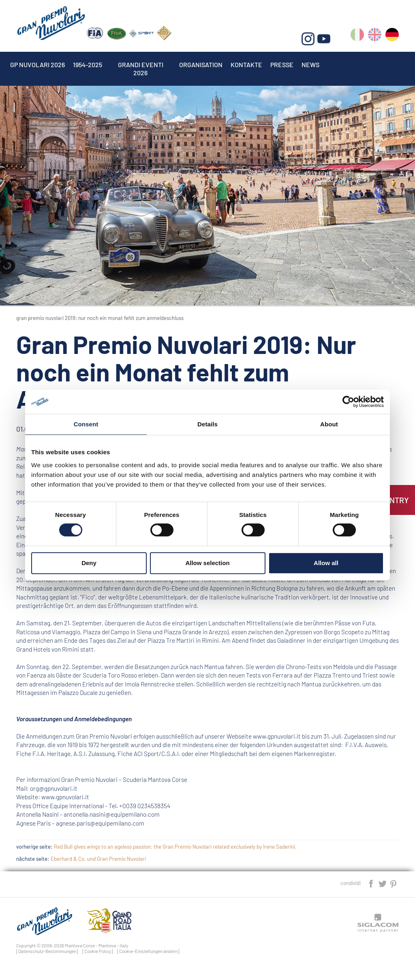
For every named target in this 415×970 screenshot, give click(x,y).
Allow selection (207, 562)
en (374, 36)
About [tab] (329, 424)
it (357, 36)
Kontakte (246, 64)
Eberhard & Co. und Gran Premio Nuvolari (98, 859)
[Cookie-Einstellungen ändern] (148, 951)
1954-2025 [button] (87, 64)
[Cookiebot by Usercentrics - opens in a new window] (348, 402)
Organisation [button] (200, 64)
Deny (88, 562)
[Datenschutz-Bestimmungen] (47, 951)
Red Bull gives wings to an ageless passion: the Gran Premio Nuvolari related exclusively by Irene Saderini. (175, 846)
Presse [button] (281, 64)
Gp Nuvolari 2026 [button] (37, 64)
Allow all (326, 562)
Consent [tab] (86, 424)
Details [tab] (207, 424)
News (310, 64)
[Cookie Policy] (97, 951)
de (392, 36)
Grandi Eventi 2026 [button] (140, 64)
